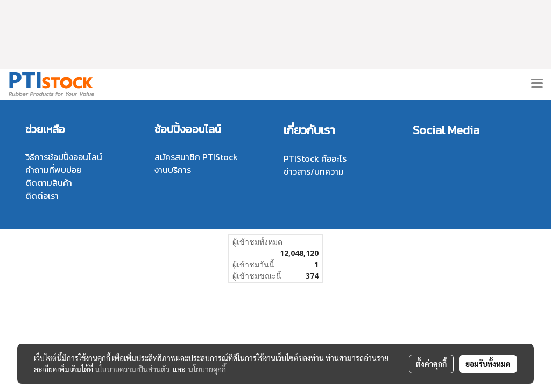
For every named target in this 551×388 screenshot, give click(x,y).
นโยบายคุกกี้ (207, 369)
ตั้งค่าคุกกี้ (431, 364)
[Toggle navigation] (537, 84)
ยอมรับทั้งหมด (488, 364)
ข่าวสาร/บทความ (314, 171)
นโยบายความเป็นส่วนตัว (132, 369)
